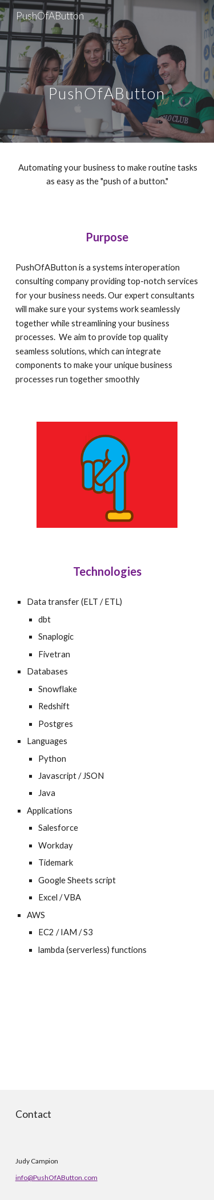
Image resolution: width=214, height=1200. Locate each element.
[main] (107, 71)
